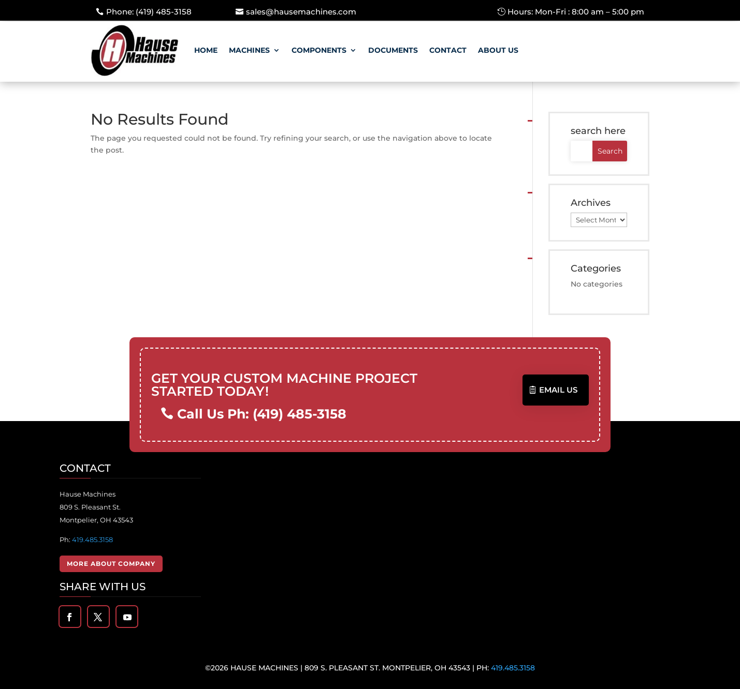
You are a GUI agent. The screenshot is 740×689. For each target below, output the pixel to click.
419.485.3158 (92, 539)
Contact (448, 50)
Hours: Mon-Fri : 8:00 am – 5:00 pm (575, 12)
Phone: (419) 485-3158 (149, 12)
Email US (558, 390)
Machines (249, 50)
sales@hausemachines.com (301, 12)
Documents (393, 50)
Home (205, 50)
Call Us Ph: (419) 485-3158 (262, 414)
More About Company (111, 563)
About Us (498, 50)
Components (319, 50)
